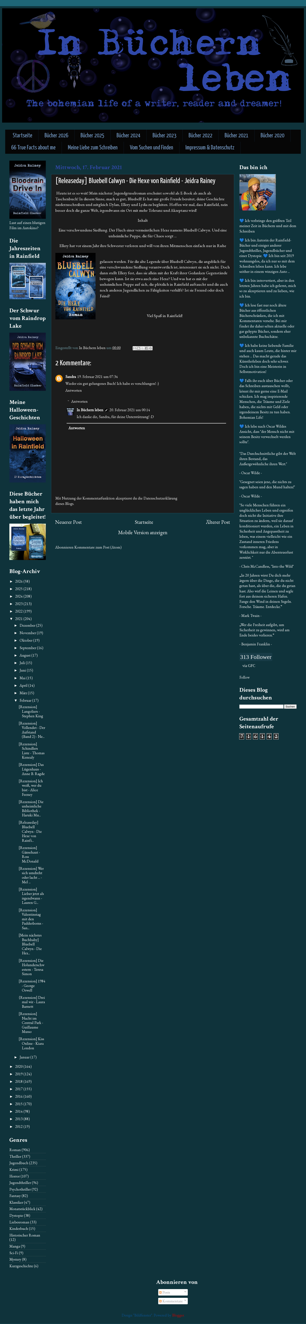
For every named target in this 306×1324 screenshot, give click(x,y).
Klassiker (16, 1202)
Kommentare (171, 1301)
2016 (19, 1096)
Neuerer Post (68, 522)
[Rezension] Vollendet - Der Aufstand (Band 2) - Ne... (32, 730)
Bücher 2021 (236, 136)
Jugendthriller (20, 1182)
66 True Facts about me (33, 148)
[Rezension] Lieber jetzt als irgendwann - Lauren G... (31, 896)
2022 (19, 611)
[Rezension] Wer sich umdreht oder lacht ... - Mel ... (31, 875)
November (28, 632)
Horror (14, 1176)
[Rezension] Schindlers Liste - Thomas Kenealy (32, 751)
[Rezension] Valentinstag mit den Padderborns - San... (31, 919)
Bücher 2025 (92, 136)
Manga (14, 1246)
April (24, 685)
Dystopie (16, 1215)
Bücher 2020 (272, 136)
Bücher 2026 (56, 136)
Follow (244, 677)
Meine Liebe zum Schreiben (93, 148)
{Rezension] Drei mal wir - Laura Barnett (32, 1002)
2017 (19, 1089)
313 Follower (255, 657)
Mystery (15, 1259)
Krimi (14, 1169)
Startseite (22, 136)
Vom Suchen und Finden (151, 148)
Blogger (178, 1315)
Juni (23, 670)
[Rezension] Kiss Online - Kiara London (31, 1043)
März (24, 692)
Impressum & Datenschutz (209, 148)
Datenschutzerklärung (160, 498)
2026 (19, 581)
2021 (19, 618)
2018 (19, 1081)
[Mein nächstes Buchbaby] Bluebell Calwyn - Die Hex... (30, 944)
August (25, 655)
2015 (19, 1103)
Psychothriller (20, 1189)
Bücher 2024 (128, 136)
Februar (26, 700)
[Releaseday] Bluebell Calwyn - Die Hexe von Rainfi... (30, 831)
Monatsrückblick (22, 1208)
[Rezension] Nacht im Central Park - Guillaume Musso (31, 1022)
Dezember (28, 625)
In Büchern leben (90, 409)
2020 (19, 1066)
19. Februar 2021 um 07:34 (97, 376)
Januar (25, 1057)
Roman (15, 1149)
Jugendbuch (18, 1162)
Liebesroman (19, 1222)
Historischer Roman (24, 1235)
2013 (19, 1118)
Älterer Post (218, 522)
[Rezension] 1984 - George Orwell (32, 985)
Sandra (70, 376)
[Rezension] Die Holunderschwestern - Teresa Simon (31, 967)
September (28, 647)
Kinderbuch (18, 1228)
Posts (164, 1292)
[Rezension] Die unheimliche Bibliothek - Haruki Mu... (31, 808)
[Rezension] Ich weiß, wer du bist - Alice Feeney (31, 788)
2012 (19, 1126)
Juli (23, 662)
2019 (19, 1074)
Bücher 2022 (200, 136)
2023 (19, 603)
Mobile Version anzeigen (142, 532)
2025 (19, 588)
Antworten (73, 390)
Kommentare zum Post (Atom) (98, 547)
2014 (19, 1111)
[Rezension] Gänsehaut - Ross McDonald (29, 854)
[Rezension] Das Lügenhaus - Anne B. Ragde (32, 769)
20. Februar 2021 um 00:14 (129, 409)
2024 (19, 596)
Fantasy (15, 1195)
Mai (23, 678)
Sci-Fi (13, 1252)
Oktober (26, 640)
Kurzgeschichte (21, 1266)
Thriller (15, 1156)
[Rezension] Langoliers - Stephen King (31, 711)
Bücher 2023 (164, 136)
